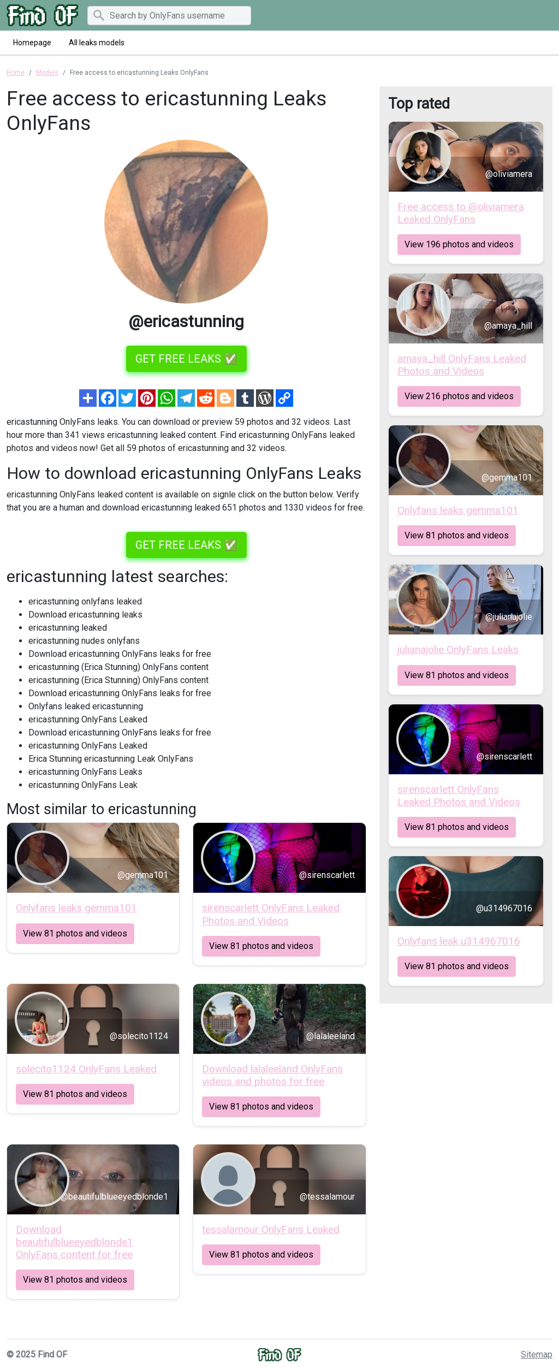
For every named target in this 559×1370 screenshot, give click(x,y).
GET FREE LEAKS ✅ (186, 358)
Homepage (32, 42)
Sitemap (536, 1354)
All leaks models (96, 42)
